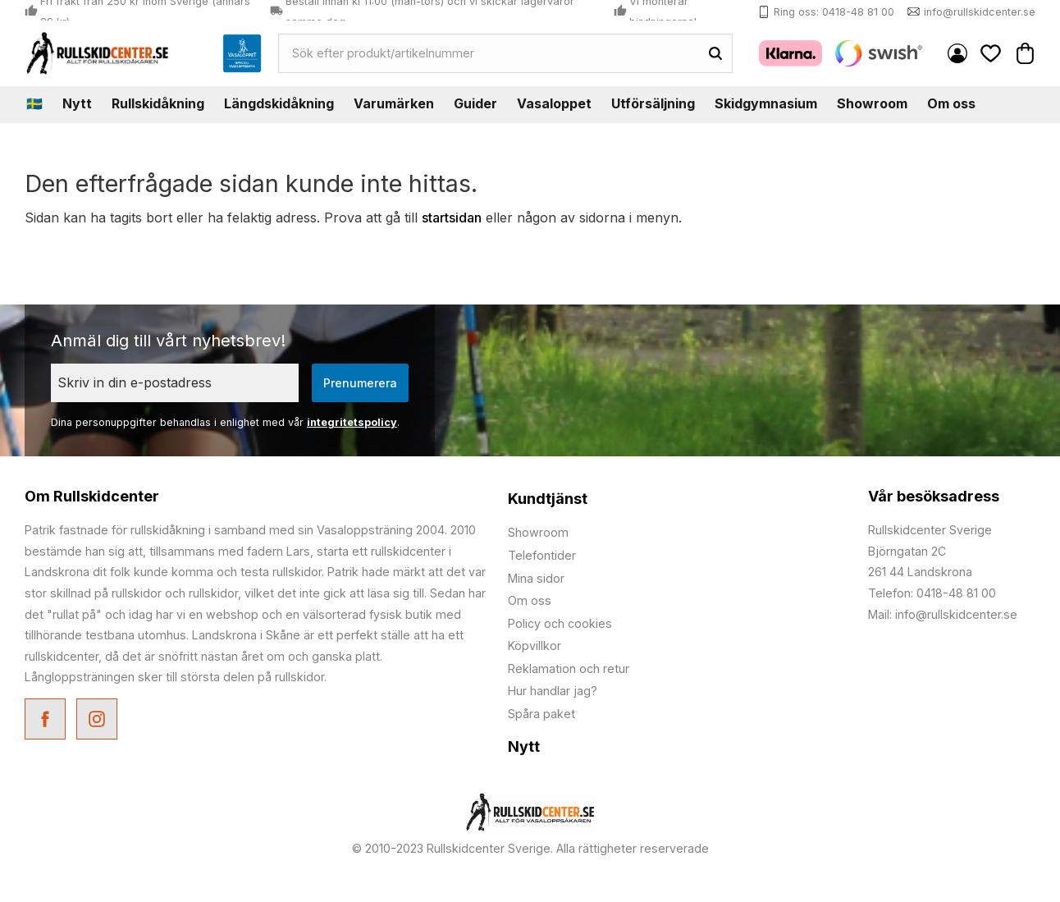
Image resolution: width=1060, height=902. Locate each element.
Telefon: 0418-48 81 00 (932, 593)
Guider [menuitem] (475, 103)
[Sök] (715, 53)
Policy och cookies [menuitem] (560, 623)
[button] (991, 53)
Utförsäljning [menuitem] (653, 103)
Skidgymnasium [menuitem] (766, 103)
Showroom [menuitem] (872, 103)
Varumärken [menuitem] (394, 103)
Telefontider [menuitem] (542, 555)
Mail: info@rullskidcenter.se (942, 614)
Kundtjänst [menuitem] (547, 498)
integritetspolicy (352, 422)
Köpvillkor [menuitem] (534, 645)
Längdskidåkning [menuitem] (279, 103)
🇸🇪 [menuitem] (34, 103)
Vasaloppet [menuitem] (554, 103)
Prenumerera (360, 383)
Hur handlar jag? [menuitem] (552, 691)
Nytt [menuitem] (77, 103)
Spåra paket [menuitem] (541, 714)
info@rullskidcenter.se (979, 12)
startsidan (452, 217)
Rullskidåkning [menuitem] (158, 103)
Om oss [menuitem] (951, 103)
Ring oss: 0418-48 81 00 (834, 12)
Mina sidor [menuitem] (957, 53)
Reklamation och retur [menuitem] (568, 668)
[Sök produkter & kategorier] (489, 53)
